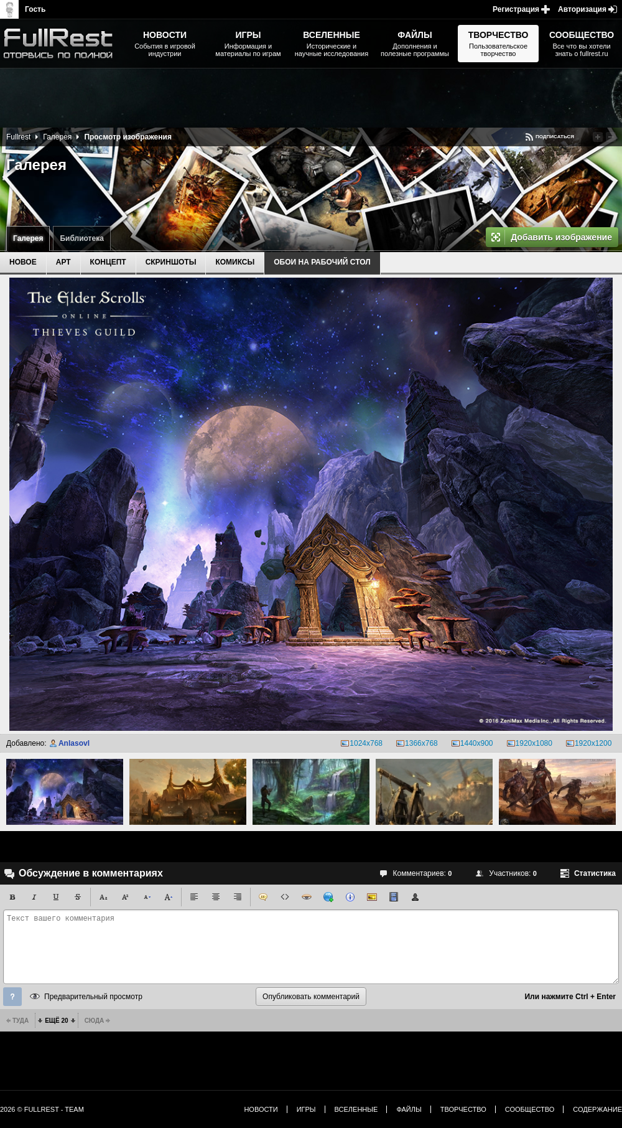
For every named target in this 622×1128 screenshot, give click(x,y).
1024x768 (366, 743)
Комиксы (234, 262)
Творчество (463, 1109)
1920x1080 (534, 743)
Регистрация (516, 9)
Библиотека (81, 238)
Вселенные (356, 1109)
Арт (63, 262)
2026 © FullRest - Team (42, 1109)
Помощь (12, 996)
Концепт (108, 262)
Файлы (408, 1109)
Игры (306, 1109)
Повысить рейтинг (598, 137)
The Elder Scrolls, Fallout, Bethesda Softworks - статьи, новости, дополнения (62, 43)
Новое (23, 262)
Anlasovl (74, 743)
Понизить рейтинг (611, 137)
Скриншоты (171, 262)
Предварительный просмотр (93, 996)
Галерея (28, 238)
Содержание (597, 1109)
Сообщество (530, 1109)
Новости (260, 1109)
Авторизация (582, 9)
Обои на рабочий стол (322, 262)
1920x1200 (593, 743)
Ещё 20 (56, 1020)
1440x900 (476, 743)
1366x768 (421, 743)
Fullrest (18, 137)
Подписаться (555, 136)
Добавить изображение (561, 237)
